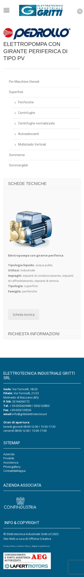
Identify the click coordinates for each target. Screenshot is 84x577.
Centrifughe (26, 113)
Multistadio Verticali (32, 144)
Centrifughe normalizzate (36, 123)
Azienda (9, 454)
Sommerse (17, 155)
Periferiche (26, 102)
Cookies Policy (23, 546)
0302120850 (42, 406)
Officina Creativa (39, 539)
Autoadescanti (28, 134)
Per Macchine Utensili (24, 81)
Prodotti (8, 458)
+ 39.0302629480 (20, 406)
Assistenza (10, 462)
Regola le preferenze (41, 546)
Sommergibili (18, 165)
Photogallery (12, 467)
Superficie (16, 92)
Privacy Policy (9, 546)
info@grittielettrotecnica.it (29, 414)
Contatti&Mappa (14, 471)
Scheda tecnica (23, 314)
